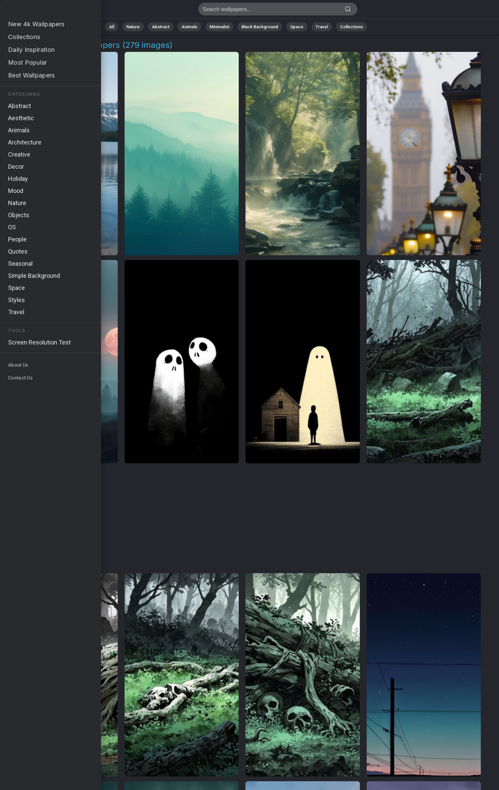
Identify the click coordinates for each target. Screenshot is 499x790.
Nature (133, 26)
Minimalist (219, 26)
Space (296, 26)
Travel (321, 26)
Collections (351, 26)
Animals (189, 26)
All (111, 26)
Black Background (259, 26)
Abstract (160, 26)
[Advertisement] (242, 518)
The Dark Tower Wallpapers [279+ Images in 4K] (40, 11)
